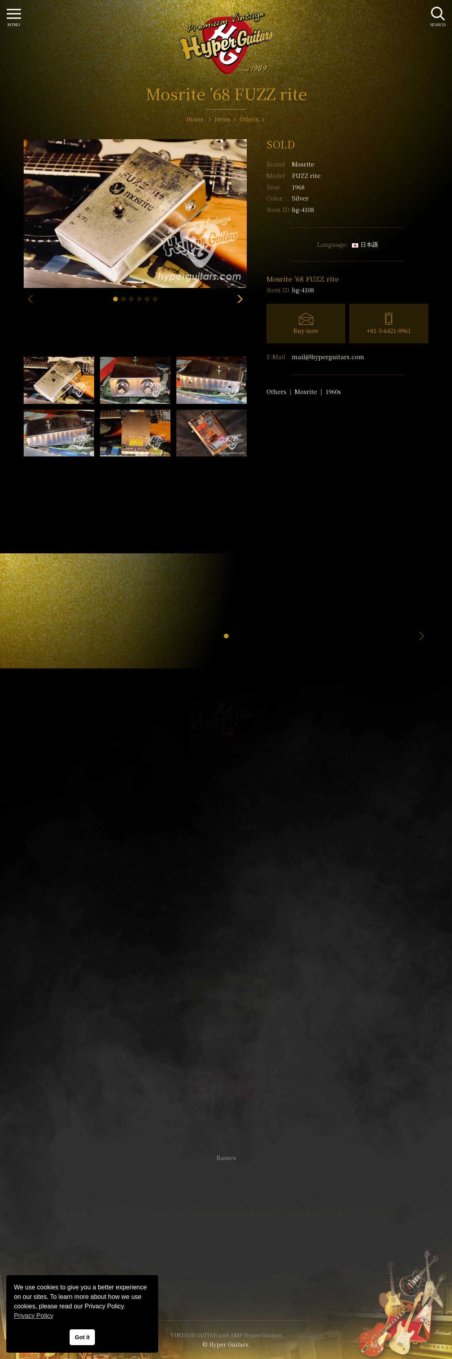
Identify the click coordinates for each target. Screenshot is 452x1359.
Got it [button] (82, 1337)
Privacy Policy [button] (33, 1315)
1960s (333, 391)
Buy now (306, 330)
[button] (115, 299)
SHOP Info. (226, 921)
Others (276, 391)
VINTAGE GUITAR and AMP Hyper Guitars (226, 1335)
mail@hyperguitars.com (328, 356)
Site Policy (226, 1290)
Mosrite (303, 164)
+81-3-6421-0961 (389, 330)
